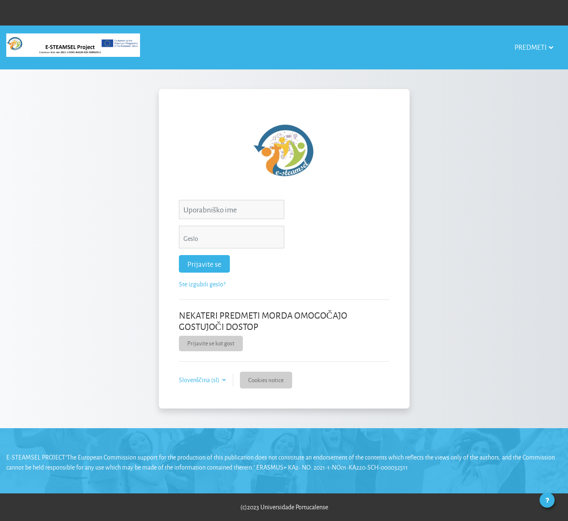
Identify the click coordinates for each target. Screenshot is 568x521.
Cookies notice (266, 380)
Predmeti (531, 47)
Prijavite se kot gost (210, 343)
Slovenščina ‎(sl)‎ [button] (200, 379)
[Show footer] (547, 500)
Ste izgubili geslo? (202, 284)
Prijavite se (204, 264)
